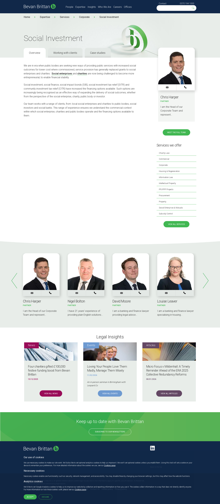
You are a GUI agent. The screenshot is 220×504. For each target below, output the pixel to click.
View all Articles (169, 393)
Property (162, 201)
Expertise (80, 6)
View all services (176, 224)
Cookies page (110, 465)
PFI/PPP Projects (166, 189)
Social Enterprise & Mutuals (171, 208)
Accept (30, 497)
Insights (92, 6)
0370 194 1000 (187, 3)
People (69, 6)
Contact (162, 3)
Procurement (164, 195)
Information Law (166, 177)
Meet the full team (176, 132)
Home (27, 17)
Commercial (164, 159)
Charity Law (164, 153)
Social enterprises (62, 73)
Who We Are (104, 6)
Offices (128, 6)
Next (205, 280)
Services (64, 17)
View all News (51, 393)
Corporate (84, 17)
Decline (45, 497)
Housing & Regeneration (169, 171)
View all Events (109, 393)
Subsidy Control (166, 214)
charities (82, 73)
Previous (14, 280)
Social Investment (109, 17)
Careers (117, 6)
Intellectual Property (167, 183)
